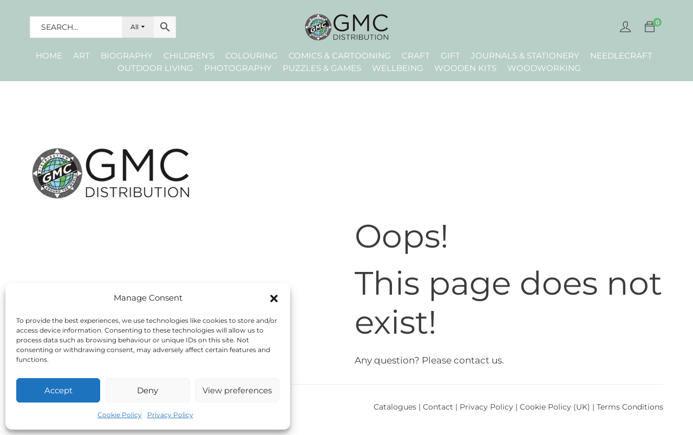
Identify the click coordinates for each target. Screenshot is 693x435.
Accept (58, 390)
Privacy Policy (170, 415)
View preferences (237, 390)
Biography (127, 55)
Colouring (251, 55)
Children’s (189, 55)
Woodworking (544, 68)
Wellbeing (397, 68)
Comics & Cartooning (340, 55)
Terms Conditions (630, 407)
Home (49, 55)
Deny (147, 390)
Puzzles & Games (322, 68)
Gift (450, 55)
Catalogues (395, 407)
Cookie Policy (119, 415)
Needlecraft (621, 55)
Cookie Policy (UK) (555, 407)
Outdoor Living (155, 68)
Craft (416, 55)
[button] (274, 298)
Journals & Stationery (525, 55)
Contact (439, 407)
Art (81, 55)
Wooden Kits (465, 68)
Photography (238, 68)
